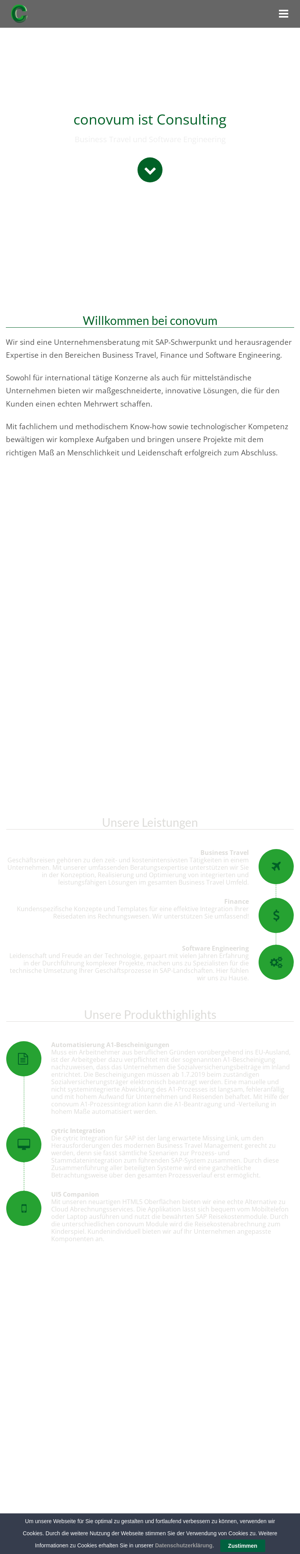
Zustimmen (242, 1546)
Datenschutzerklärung (183, 1545)
